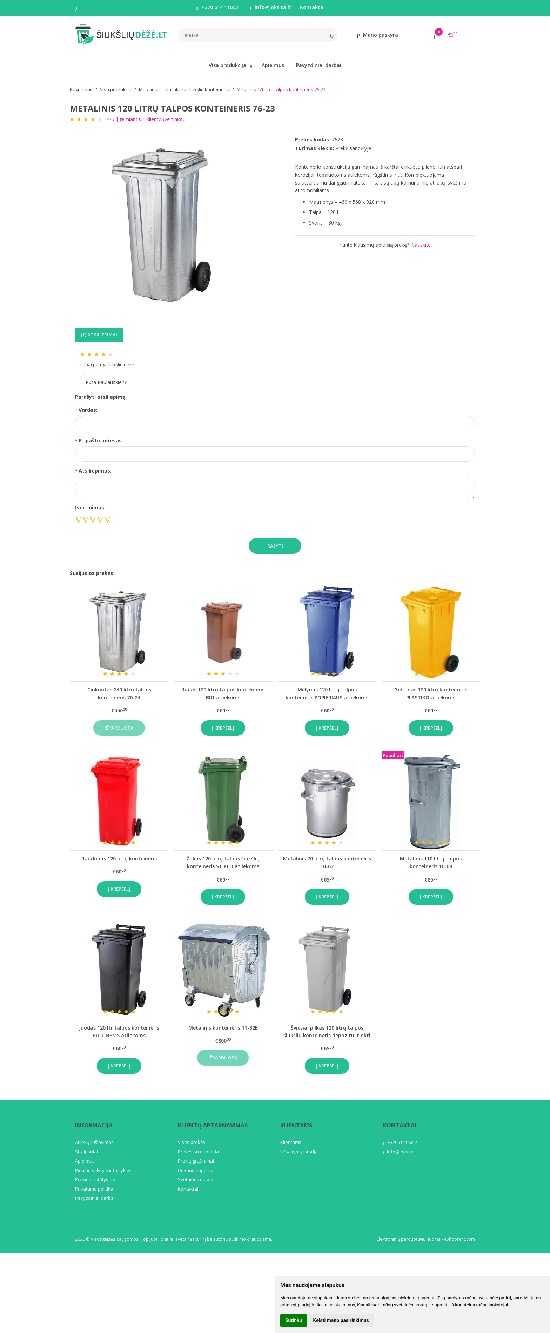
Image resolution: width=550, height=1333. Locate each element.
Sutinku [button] (293, 1320)
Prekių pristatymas (95, 1179)
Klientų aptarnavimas (213, 1125)
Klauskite (420, 244)
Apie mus (273, 65)
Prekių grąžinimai (196, 1161)
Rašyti (275, 546)
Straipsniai (86, 1151)
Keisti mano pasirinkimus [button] (341, 1320)
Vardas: (88, 410)
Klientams (296, 1125)
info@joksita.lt (270, 7)
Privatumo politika (94, 1189)
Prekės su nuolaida (198, 1151)
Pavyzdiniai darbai (318, 65)
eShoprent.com (459, 1239)
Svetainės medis (195, 1179)
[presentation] (175, 517)
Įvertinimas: (90, 507)
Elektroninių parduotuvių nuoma (409, 1239)
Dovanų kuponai (195, 1170)
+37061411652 (400, 1142)
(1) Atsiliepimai (99, 334)
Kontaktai (312, 7)
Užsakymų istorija (299, 1151)
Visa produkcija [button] (227, 65)
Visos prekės (191, 1142)
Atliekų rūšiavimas (94, 1142)
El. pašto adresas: (101, 440)
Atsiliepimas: (95, 470)
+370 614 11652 (217, 7)
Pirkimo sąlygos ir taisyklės (103, 1170)
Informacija (94, 1125)
